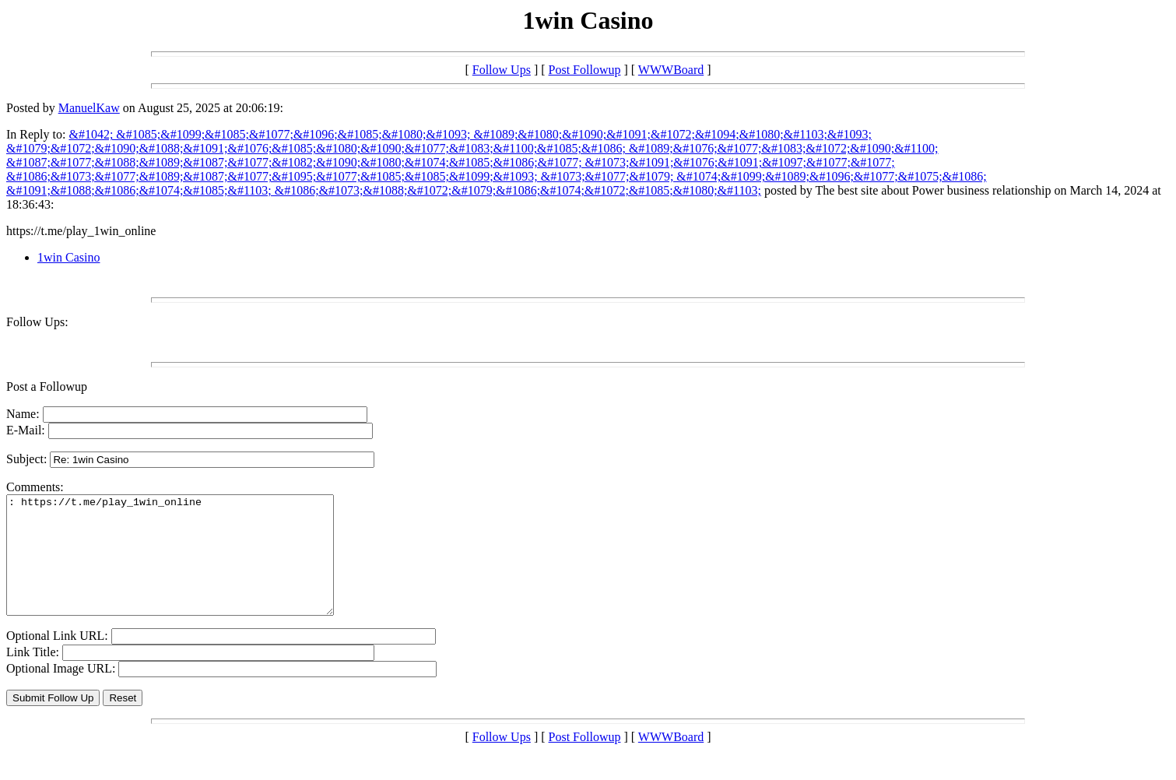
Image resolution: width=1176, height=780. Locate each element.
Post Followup (585, 69)
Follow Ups (501, 69)
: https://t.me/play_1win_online (189, 566)
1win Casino (68, 257)
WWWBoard (671, 69)
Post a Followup (46, 386)
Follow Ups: (37, 322)
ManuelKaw (89, 107)
